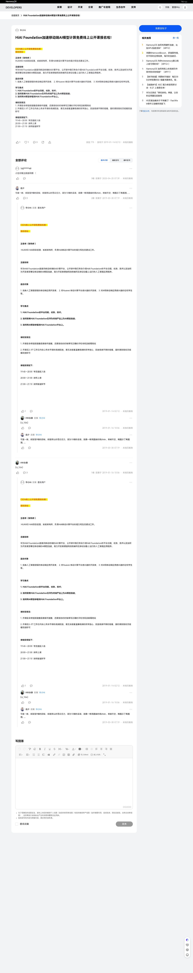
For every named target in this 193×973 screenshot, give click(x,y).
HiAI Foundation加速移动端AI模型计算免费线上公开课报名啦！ (52, 15)
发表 (124, 824)
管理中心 (176, 7)
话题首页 (15, 15)
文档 (167, 7)
